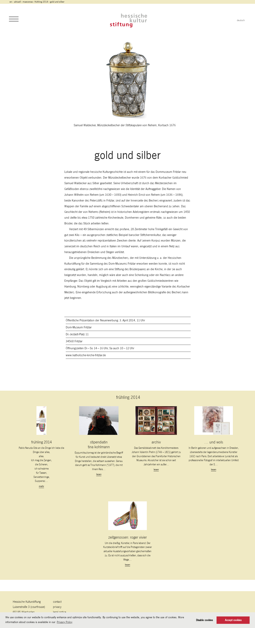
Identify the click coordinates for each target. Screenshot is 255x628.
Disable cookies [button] (204, 620)
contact (57, 601)
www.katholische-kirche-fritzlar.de (86, 355)
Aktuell (17, 1)
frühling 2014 (41, 1)
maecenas (28, 1)
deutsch (241, 20)
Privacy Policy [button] (64, 622)
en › (12, 1)
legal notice (59, 612)
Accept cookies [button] (233, 620)
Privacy (57, 606)
